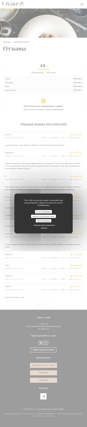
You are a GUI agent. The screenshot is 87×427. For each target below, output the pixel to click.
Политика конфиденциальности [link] (44, 225)
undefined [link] (44, 228)
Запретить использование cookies (43, 216)
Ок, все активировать (43, 212)
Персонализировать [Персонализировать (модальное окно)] (43, 221)
